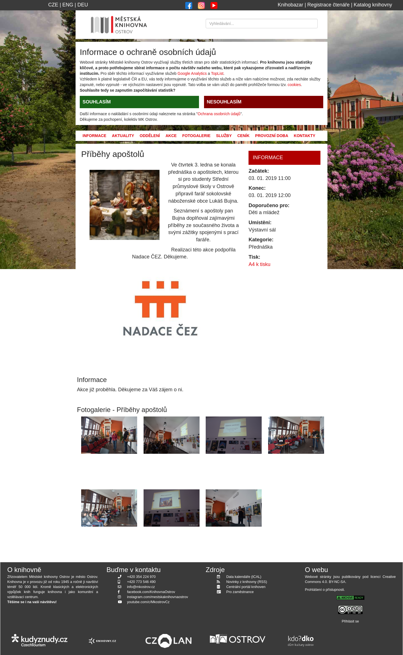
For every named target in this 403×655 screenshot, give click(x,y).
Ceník (243, 135)
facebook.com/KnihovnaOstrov (151, 592)
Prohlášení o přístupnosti (324, 590)
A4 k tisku (259, 264)
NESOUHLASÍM (224, 102)
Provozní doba (271, 135)
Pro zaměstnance (240, 592)
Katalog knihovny (373, 5)
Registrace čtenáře (328, 5)
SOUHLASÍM (97, 102)
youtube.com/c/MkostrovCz (148, 602)
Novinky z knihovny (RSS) (246, 582)
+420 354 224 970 (141, 577)
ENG (67, 5)
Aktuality (123, 135)
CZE (53, 5)
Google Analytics (192, 73)
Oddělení (150, 135)
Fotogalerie (196, 135)
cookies (294, 84)
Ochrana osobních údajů (219, 114)
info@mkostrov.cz (141, 587)
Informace (94, 135)
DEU (83, 5)
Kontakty (304, 135)
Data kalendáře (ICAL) (243, 577)
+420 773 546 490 (141, 582)
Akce (171, 135)
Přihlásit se (350, 621)
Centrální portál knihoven (246, 587)
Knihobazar (290, 5)
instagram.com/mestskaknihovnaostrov (157, 597)
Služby (224, 135)
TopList (217, 73)
